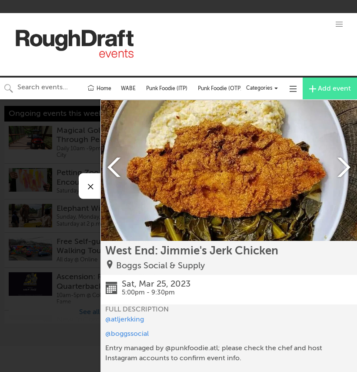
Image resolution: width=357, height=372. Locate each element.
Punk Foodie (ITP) (166, 88)
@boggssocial (127, 334)
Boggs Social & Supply (160, 265)
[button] (339, 24)
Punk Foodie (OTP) (220, 88)
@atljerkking (124, 319)
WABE (128, 88)
